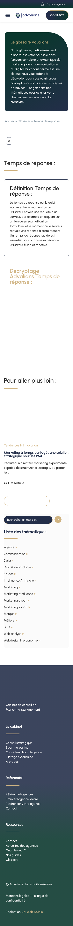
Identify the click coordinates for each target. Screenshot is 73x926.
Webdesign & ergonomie (22, 640)
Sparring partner (18, 747)
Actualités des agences (22, 845)
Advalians (16, 884)
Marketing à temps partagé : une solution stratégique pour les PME (36, 454)
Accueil (9, 121)
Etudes (10, 574)
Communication (16, 554)
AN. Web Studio (32, 912)
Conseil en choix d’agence (24, 752)
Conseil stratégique (19, 743)
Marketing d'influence (20, 594)
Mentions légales (17, 896)
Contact (11, 808)
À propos (12, 761)
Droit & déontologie (18, 567)
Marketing (12, 587)
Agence (10, 547)
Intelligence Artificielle (20, 580)
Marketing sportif (17, 607)
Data (8, 560)
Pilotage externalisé (19, 757)
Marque (10, 614)
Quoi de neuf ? (16, 850)
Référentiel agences (19, 794)
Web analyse (14, 634)
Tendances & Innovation (21, 445)
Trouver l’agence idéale (22, 799)
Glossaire (24, 121)
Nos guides (13, 855)
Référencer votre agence (23, 804)
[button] (8, 15)
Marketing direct (16, 600)
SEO (8, 627)
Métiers (10, 620)
